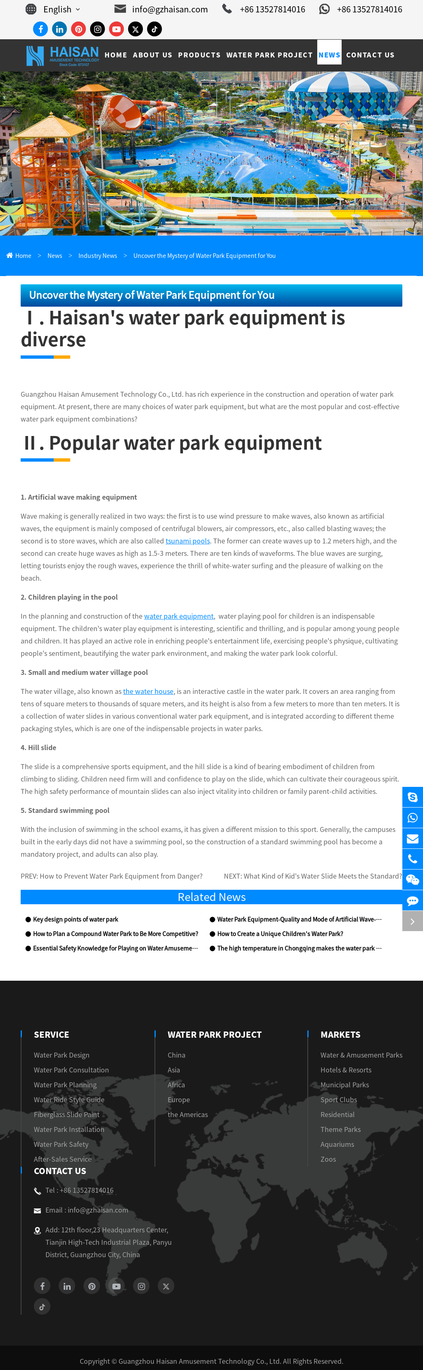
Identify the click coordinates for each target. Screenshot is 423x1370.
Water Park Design (62, 1035)
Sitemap (186, 1354)
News (55, 256)
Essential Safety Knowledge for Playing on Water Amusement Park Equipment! (117, 929)
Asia (177, 1050)
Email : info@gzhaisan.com (81, 1190)
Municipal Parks (345, 1065)
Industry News (97, 256)
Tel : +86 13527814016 (74, 1171)
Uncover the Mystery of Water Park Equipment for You (204, 256)
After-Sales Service (63, 1140)
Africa (179, 1065)
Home (23, 256)
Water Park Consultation (71, 1050)
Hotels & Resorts (346, 1050)
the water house (148, 671)
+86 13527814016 (263, 9)
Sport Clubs (339, 1080)
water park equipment (179, 595)
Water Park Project (215, 1015)
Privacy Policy (230, 1354)
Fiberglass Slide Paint (67, 1095)
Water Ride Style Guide (69, 1080)
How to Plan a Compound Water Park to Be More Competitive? (115, 914)
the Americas (191, 1095)
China (180, 1035)
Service (51, 1015)
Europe (182, 1080)
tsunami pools (188, 520)
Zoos (328, 1140)
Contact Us (59, 1151)
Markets (340, 1015)
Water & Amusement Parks (361, 1035)
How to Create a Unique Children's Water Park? (280, 914)
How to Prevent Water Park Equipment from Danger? (121, 856)
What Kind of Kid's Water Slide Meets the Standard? (323, 856)
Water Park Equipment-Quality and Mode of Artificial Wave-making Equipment (301, 900)
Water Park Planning (65, 1065)
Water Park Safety (61, 1125)
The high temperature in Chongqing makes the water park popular (301, 929)
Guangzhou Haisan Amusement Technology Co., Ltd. (200, 1342)
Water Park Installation (69, 1110)
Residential (338, 1095)
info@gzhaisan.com (161, 9)
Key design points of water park (75, 900)
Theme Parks (341, 1110)
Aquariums (337, 1125)
